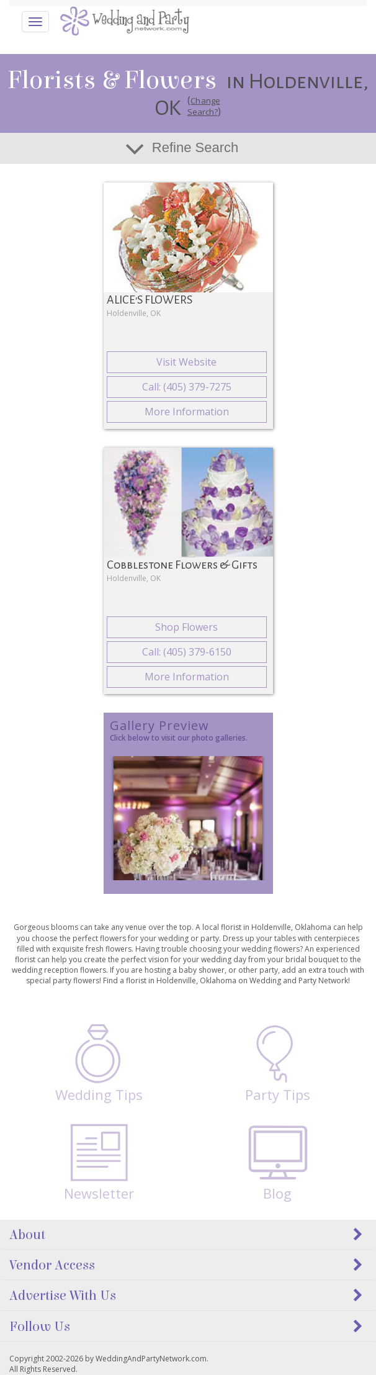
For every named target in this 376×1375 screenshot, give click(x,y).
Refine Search (195, 147)
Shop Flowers (186, 627)
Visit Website (186, 362)
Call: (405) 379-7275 (186, 387)
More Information (187, 411)
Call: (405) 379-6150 (186, 652)
